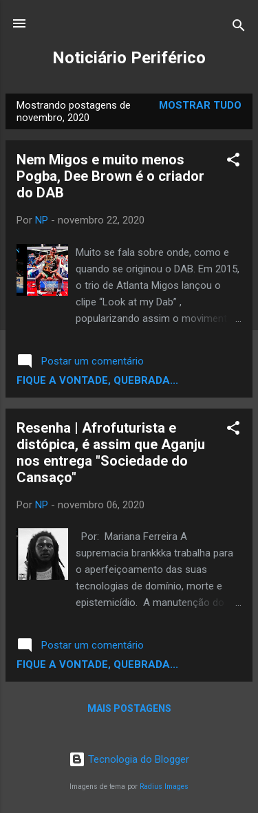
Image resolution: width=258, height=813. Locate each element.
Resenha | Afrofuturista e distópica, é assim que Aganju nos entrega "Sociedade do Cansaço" (111, 453)
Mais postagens (129, 708)
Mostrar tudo (200, 105)
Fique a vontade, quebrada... (97, 380)
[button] (233, 162)
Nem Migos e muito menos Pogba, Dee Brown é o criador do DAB (110, 176)
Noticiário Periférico (129, 57)
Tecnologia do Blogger (129, 759)
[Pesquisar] (238, 28)
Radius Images (164, 786)
